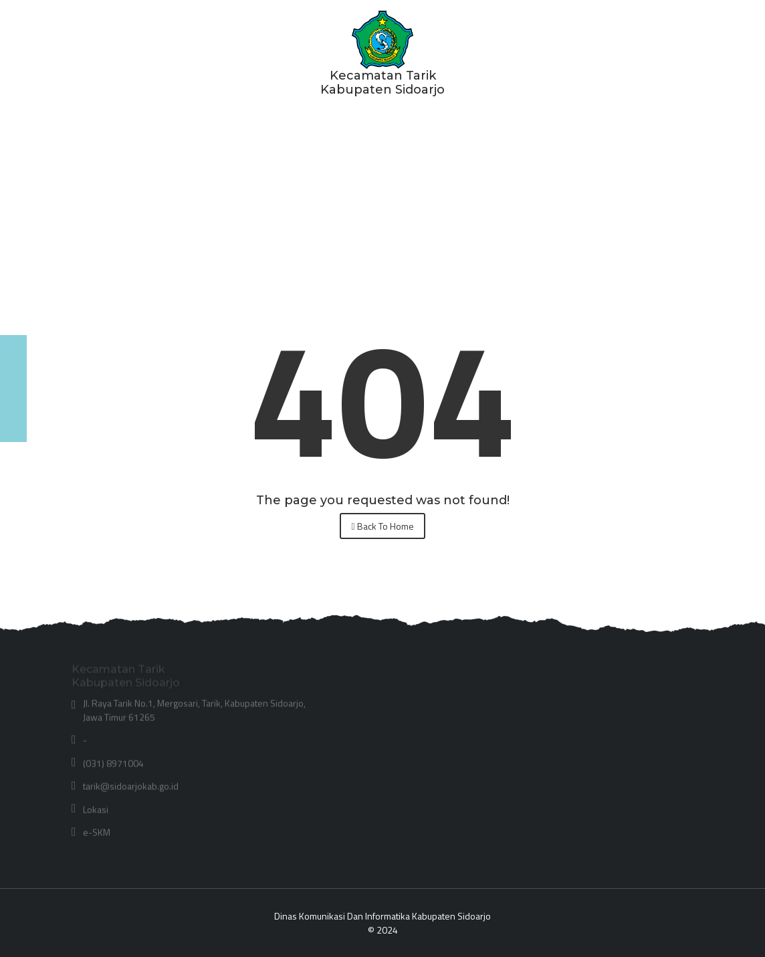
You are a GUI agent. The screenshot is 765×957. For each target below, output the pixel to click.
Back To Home (382, 526)
